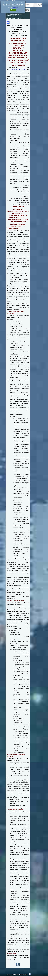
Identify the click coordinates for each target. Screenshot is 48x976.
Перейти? (15, 7)
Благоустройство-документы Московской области (15, 15)
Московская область (12, 13)
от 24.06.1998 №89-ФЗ (19, 69)
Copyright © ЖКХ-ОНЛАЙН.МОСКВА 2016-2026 (16, 974)
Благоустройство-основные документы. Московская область (15, 17)
